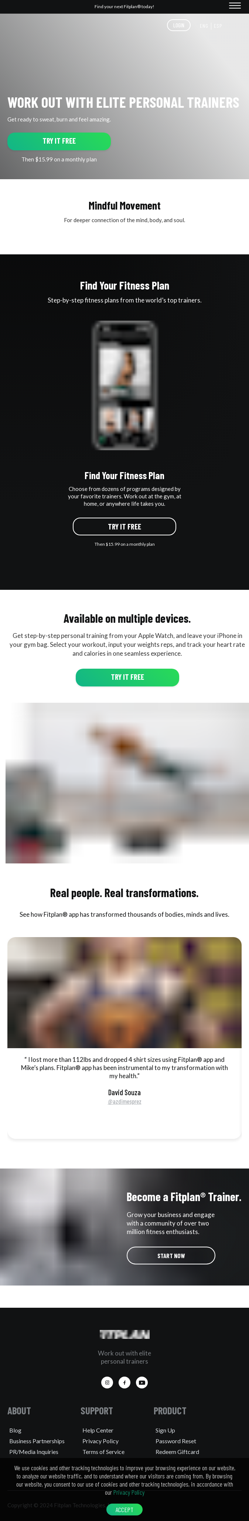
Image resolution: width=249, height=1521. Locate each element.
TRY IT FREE (59, 140)
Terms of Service (103, 1451)
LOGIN (178, 25)
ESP (218, 26)
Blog (15, 1430)
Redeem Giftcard (177, 1451)
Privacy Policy (100, 1440)
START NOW (171, 1255)
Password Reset (176, 1440)
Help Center (97, 1430)
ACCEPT (124, 1509)
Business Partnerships (37, 1440)
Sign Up (165, 1430)
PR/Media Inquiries (33, 1451)
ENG (204, 26)
